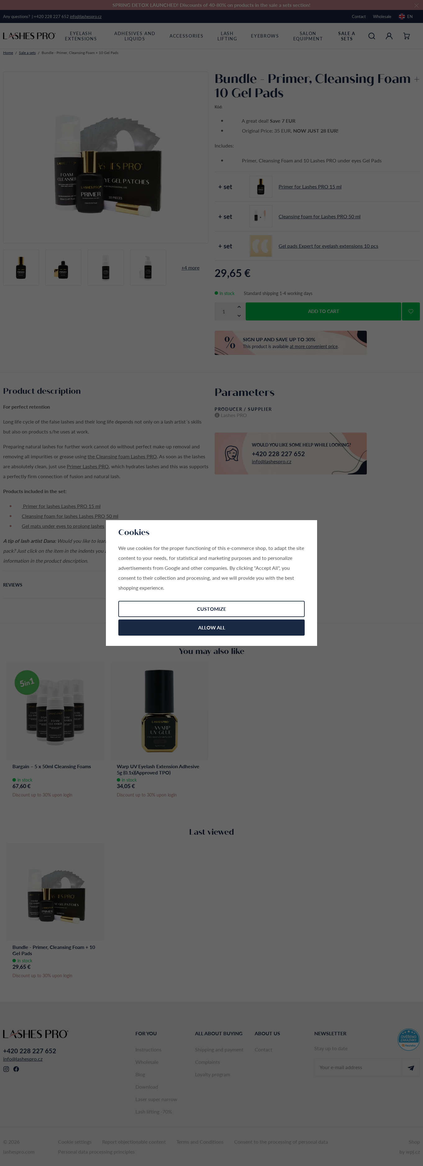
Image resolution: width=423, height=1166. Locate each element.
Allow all (211, 627)
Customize (211, 608)
